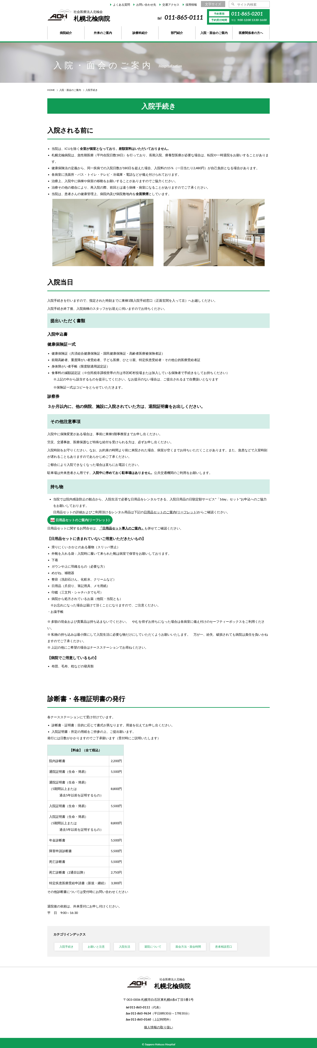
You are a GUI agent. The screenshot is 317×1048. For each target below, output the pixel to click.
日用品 (171, 512)
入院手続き (66, 946)
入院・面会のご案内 (70, 89)
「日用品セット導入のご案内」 (121, 528)
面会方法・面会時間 (188, 946)
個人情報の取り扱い (158, 1027)
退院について (152, 946)
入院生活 (124, 946)
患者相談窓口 (223, 946)
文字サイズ (213, 4)
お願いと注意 (96, 946)
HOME (51, 89)
